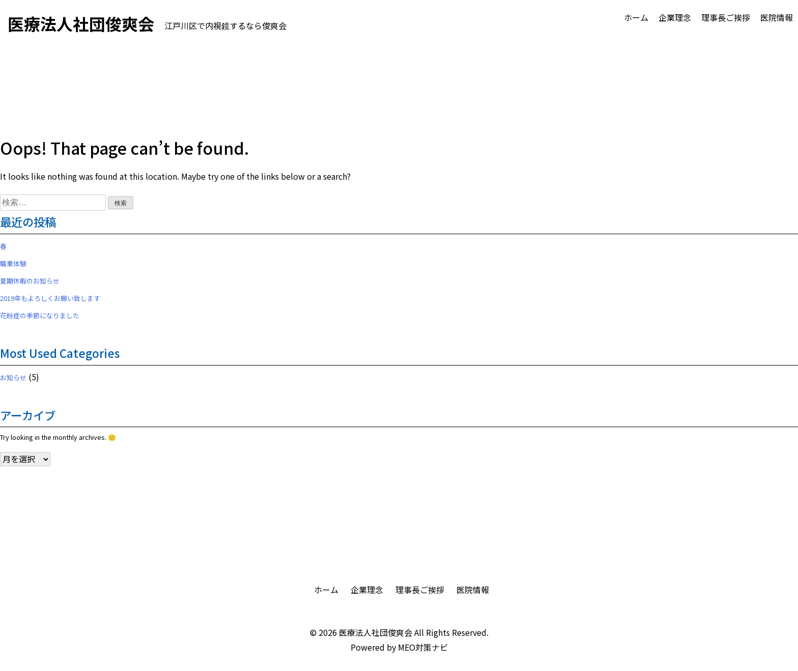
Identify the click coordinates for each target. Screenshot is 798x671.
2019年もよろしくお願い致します (50, 298)
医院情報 (776, 17)
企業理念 (675, 17)
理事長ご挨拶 (725, 17)
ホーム (636, 17)
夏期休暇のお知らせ (30, 281)
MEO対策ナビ (423, 647)
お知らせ (13, 377)
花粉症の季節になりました (39, 315)
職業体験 (13, 263)
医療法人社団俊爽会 (375, 632)
